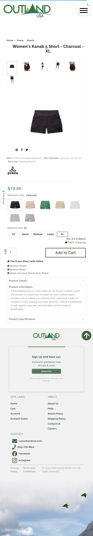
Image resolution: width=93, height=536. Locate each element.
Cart (12, 408)
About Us (53, 403)
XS (13, 234)
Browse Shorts (17, 265)
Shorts (30, 40)
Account (15, 413)
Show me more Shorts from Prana (27, 273)
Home (10, 40)
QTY (5, 252)
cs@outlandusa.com (27, 440)
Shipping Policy (57, 418)
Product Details (18, 280)
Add (65, 253)
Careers (52, 428)
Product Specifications (22, 319)
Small (25, 234)
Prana (20, 40)
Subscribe (46, 371)
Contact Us (54, 423)
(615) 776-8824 (23, 447)
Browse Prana (16, 269)
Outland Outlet (19, 418)
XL (62, 234)
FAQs (51, 408)
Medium (38, 234)
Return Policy (55, 413)
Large (50, 234)
